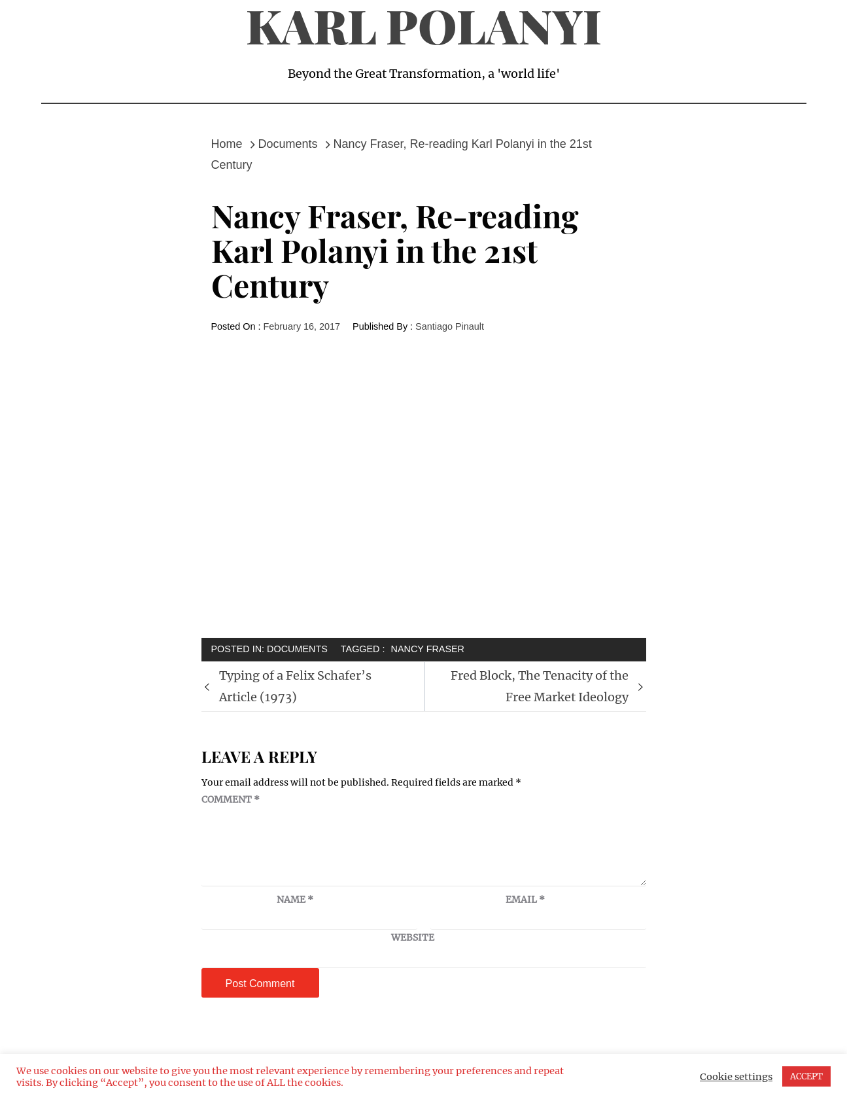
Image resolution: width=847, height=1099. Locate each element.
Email (525, 899)
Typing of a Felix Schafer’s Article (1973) (295, 686)
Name (295, 899)
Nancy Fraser (427, 649)
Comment (230, 799)
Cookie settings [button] (736, 1077)
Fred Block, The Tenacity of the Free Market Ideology (540, 686)
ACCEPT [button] (806, 1076)
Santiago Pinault (449, 326)
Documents (297, 649)
